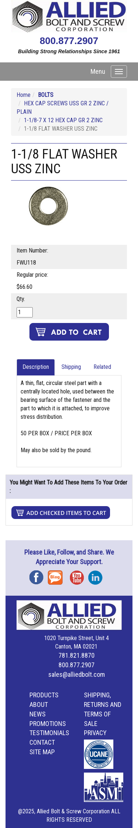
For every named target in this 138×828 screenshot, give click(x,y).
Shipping (71, 366)
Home (24, 94)
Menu (98, 71)
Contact (42, 742)
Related (102, 366)
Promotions (47, 723)
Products (44, 695)
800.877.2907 (69, 40)
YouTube (79, 575)
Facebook (38, 575)
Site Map (42, 752)
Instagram (97, 575)
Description (35, 366)
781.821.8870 (77, 655)
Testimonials (49, 733)
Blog (57, 575)
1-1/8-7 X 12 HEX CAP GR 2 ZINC (63, 120)
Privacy (95, 733)
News (37, 714)
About (38, 704)
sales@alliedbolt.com (76, 674)
